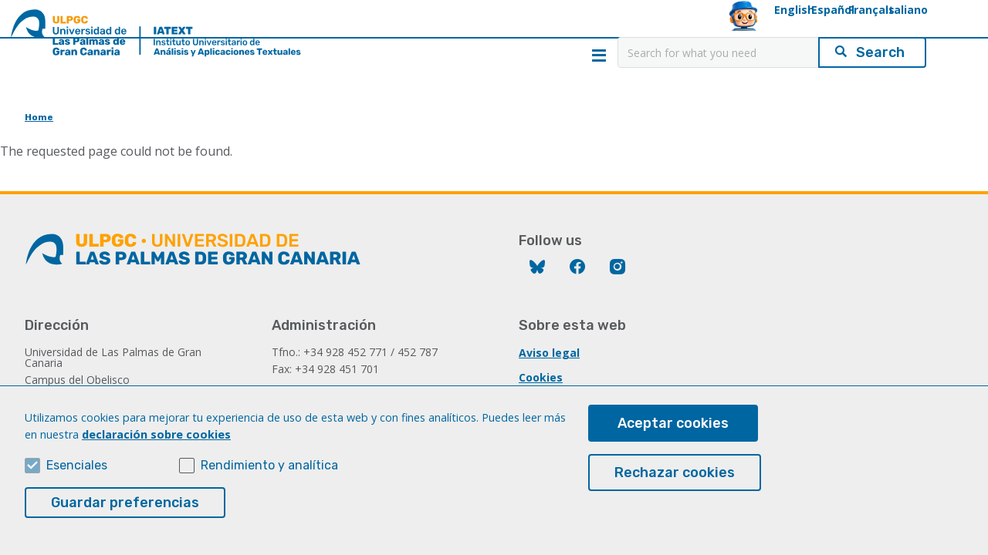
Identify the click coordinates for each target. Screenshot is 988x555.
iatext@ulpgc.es (317, 389)
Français (776, 28)
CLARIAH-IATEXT (360, 111)
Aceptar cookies (673, 437)
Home (92, 111)
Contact (896, 111)
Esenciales (76, 479)
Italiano (848, 28)
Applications (628, 111)
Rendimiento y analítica (269, 479)
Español (704, 28)
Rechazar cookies (674, 487)
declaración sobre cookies (156, 448)
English (634, 28)
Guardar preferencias (125, 516)
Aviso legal (549, 352)
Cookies (541, 377)
